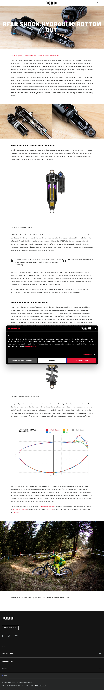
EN (4, 675)
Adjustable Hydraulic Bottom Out (48, 56)
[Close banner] (95, 328)
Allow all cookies (82, 360)
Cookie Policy (30, 346)
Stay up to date (10, 628)
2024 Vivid (49, 509)
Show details (87, 354)
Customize (52, 360)
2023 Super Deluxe (47, 506)
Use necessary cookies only (22, 360)
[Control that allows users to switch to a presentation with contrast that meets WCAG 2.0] (40, 685)
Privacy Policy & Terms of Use (11, 685)
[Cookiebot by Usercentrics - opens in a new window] (82, 328)
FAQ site (16, 512)
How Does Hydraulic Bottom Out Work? (23, 56)
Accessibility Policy (27, 685)
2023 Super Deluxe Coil (19, 509)
